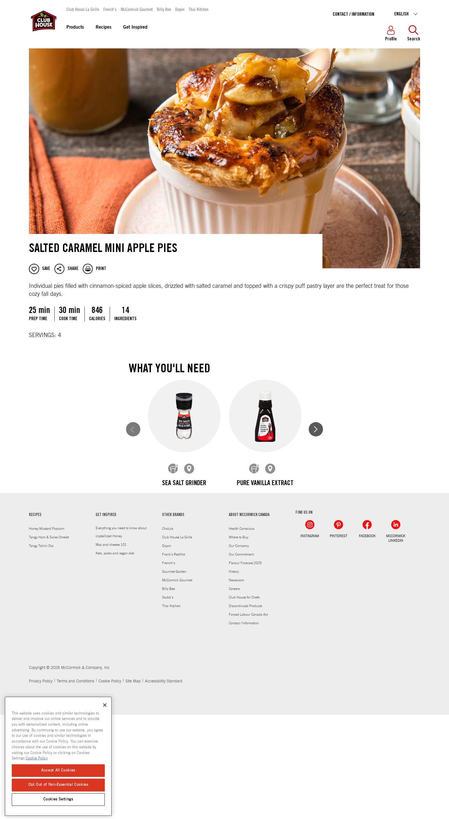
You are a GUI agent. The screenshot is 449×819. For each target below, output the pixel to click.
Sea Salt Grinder (184, 483)
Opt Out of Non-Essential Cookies (58, 785)
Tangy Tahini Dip (41, 650)
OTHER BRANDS (173, 619)
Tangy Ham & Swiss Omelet (49, 641)
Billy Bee (164, 9)
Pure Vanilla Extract (265, 483)
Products (75, 27)
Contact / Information (353, 14)
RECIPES (35, 619)
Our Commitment (241, 658)
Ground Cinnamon (184, 592)
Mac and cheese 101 (111, 649)
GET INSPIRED (106, 619)
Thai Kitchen (198, 9)
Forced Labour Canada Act (248, 718)
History (234, 676)
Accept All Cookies (58, 770)
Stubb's (167, 701)
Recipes (103, 27)
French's (110, 9)
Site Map (133, 785)
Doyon (179, 9)
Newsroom (236, 684)
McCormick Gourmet (137, 9)
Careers (234, 693)
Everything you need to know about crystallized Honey (121, 636)
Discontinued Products (245, 710)
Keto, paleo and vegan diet (115, 657)
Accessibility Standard (163, 785)
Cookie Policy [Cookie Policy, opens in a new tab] (37, 758)
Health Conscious (241, 633)
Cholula (167, 633)
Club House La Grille (82, 9)
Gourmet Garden (174, 676)
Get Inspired (135, 27)
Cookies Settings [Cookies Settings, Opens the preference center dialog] (58, 799)
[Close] (105, 705)
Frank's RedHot (173, 658)
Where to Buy (238, 641)
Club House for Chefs (244, 701)
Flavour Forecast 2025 (245, 667)
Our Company (239, 650)
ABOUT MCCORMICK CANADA (249, 619)
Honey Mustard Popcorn (46, 633)
